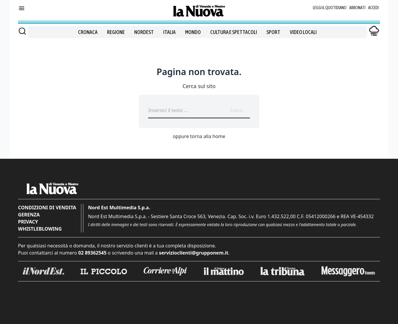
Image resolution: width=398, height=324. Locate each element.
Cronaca (88, 32)
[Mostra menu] (21, 8)
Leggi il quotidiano (330, 7)
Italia (169, 32)
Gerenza (29, 214)
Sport (273, 32)
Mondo (193, 32)
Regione (116, 32)
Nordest (144, 32)
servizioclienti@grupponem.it (193, 253)
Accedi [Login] (373, 7)
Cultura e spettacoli (233, 32)
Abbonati (357, 7)
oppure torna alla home (199, 136)
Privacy (28, 221)
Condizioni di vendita (47, 207)
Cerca (236, 110)
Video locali (303, 32)
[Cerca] (22, 31)
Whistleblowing (40, 229)
